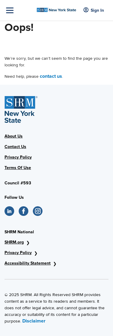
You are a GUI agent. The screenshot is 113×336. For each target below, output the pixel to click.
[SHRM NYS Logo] (56, 8)
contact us (51, 76)
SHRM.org (14, 242)
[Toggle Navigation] (20, 10)
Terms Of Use (18, 167)
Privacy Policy (18, 157)
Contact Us (15, 146)
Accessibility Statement (28, 263)
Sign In (93, 10)
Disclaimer (34, 321)
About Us (14, 136)
